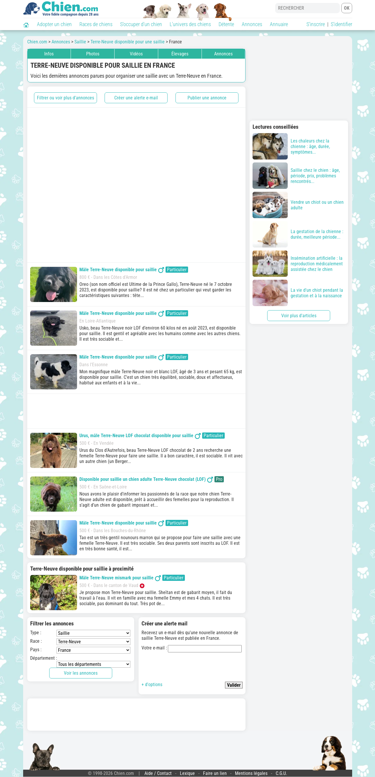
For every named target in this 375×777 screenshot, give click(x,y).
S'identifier (341, 24)
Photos (92, 54)
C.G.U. (281, 773)
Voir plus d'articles (298, 315)
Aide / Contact (158, 773)
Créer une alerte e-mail (136, 98)
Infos (49, 54)
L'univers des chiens (190, 24)
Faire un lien (215, 773)
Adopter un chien (54, 24)
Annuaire (279, 24)
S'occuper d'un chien (141, 24)
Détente (226, 24)
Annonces (252, 24)
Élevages (179, 54)
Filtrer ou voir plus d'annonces (65, 98)
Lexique (187, 773)
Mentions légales (251, 773)
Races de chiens (95, 24)
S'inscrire (315, 24)
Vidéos (136, 54)
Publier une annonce (207, 98)
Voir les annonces (81, 673)
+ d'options (152, 684)
